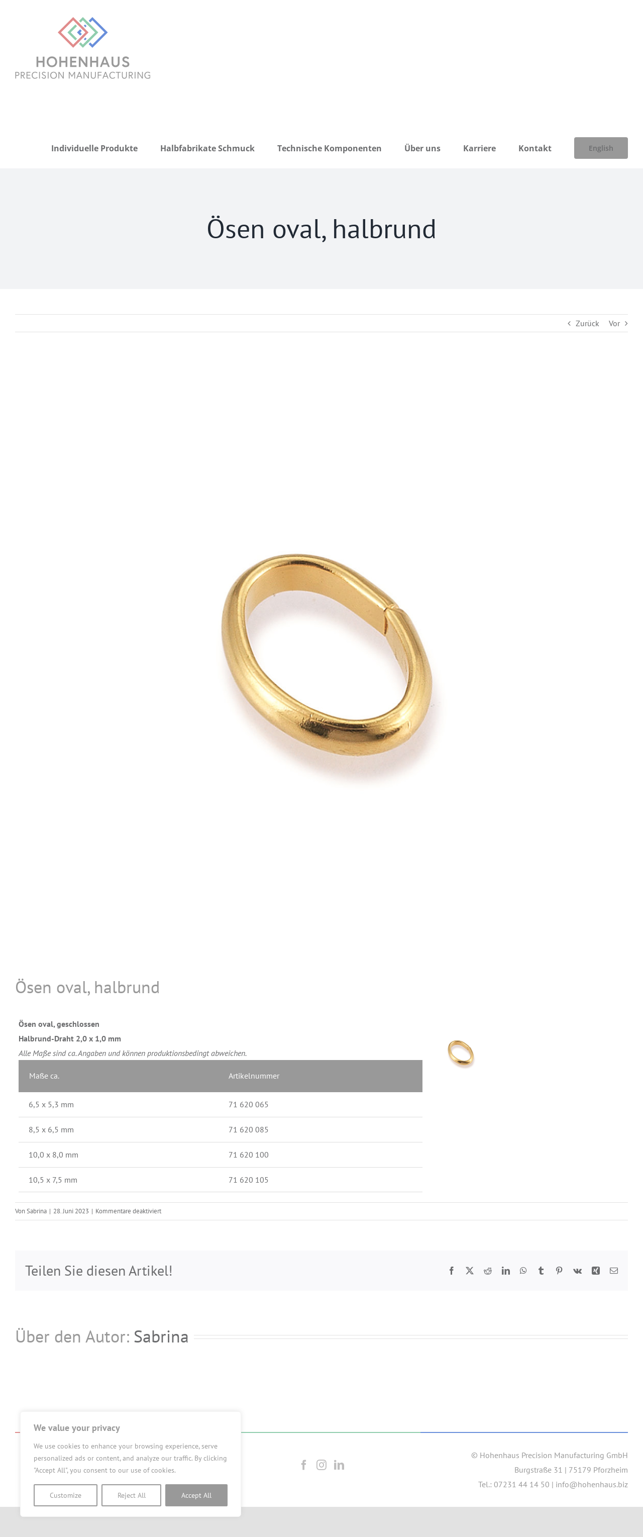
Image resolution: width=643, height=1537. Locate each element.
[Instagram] (321, 1465)
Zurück (587, 323)
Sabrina (37, 1211)
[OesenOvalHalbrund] (321, 669)
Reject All (132, 1495)
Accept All (196, 1495)
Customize (65, 1495)
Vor (614, 323)
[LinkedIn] (339, 1465)
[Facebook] (304, 1465)
